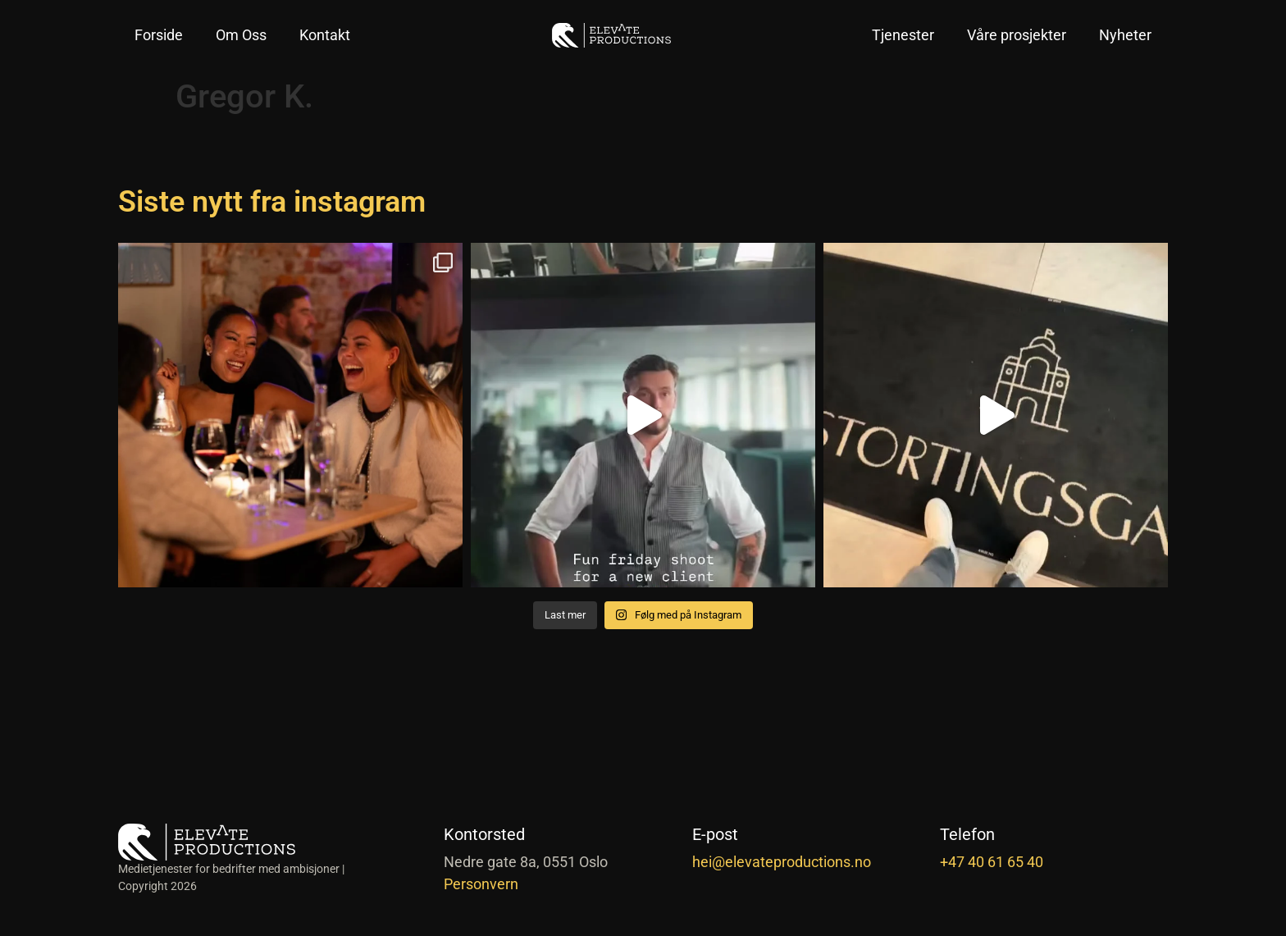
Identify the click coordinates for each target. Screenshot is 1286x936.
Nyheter (1125, 34)
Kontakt (324, 34)
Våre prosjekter (1016, 34)
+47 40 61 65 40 (991, 861)
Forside (159, 34)
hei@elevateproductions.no (781, 861)
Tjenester (903, 34)
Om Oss (241, 34)
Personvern (481, 884)
